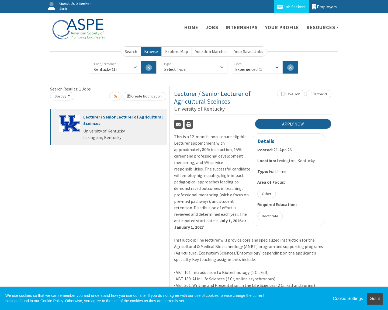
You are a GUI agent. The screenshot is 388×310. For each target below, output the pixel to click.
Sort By (61, 96)
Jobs (212, 27)
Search (131, 51)
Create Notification (144, 96)
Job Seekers (291, 6)
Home (191, 27)
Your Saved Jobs (248, 51)
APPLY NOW (293, 124)
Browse (151, 51)
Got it (375, 298)
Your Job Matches (211, 51)
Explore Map (176, 51)
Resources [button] (321, 27)
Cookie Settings (348, 298)
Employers (324, 6)
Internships (242, 27)
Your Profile (282, 27)
